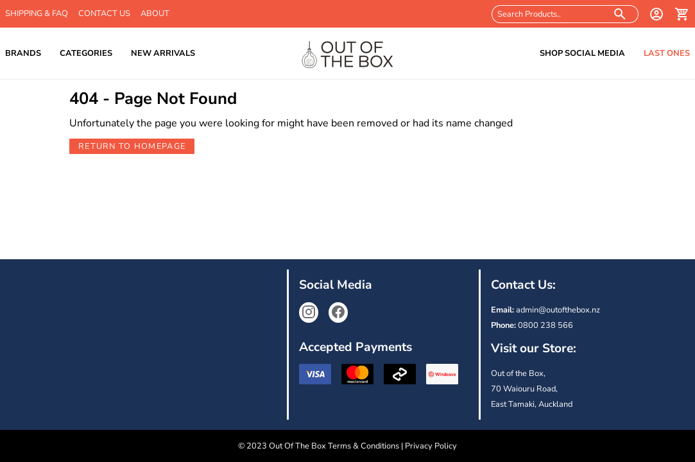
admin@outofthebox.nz (558, 310)
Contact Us (104, 13)
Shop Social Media (582, 53)
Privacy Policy (431, 446)
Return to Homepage (131, 146)
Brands (23, 53)
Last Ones (667, 53)
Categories (86, 53)
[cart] (682, 14)
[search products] (620, 14)
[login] (656, 14)
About (155, 13)
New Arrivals (163, 53)
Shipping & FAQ (36, 13)
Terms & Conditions (363, 446)
